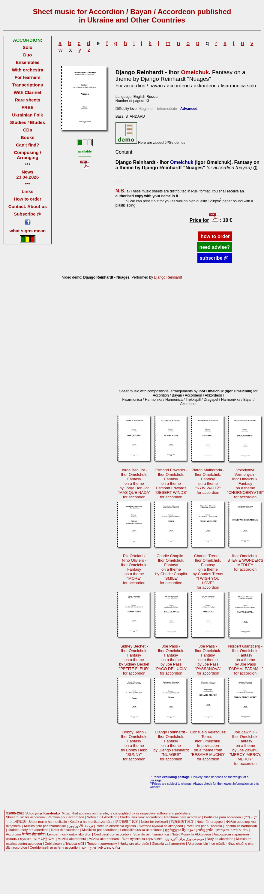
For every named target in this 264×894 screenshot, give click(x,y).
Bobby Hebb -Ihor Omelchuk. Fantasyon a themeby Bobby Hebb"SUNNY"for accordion (134, 745)
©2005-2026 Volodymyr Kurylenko (33, 813)
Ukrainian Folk (27, 114)
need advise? (215, 247)
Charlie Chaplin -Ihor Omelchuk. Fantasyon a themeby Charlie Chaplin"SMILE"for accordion (171, 569)
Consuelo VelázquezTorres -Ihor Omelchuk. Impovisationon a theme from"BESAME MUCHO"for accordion (208, 745)
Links (27, 191)
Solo (27, 47)
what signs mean (27, 230)
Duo (27, 54)
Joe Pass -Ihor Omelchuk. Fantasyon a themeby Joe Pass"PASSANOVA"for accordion (208, 659)
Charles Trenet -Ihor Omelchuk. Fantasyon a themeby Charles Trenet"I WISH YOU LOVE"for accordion (208, 572)
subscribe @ (215, 258)
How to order (27, 198)
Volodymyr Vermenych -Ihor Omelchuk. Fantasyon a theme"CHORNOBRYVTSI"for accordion (245, 483)
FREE (28, 107)
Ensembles (27, 62)
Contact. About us (27, 206)
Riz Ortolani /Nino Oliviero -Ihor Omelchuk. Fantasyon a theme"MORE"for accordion (134, 569)
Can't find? (27, 144)
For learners (28, 77)
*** (27, 164)
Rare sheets (27, 99)
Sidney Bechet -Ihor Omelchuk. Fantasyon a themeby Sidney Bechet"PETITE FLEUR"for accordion (134, 659)
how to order (215, 236)
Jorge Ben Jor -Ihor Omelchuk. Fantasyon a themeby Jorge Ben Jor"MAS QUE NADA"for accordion (134, 483)
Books (27, 137)
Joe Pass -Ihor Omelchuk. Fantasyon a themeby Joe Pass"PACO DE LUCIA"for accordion (171, 659)
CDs (27, 129)
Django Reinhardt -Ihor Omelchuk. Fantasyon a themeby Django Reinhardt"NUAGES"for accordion (171, 745)
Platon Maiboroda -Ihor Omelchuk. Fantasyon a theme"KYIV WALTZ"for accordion (208, 481)
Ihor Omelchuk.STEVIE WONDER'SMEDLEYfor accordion (245, 563)
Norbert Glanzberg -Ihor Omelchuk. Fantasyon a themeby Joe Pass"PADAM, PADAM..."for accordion (245, 659)
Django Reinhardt (168, 277)
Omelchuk (195, 72)
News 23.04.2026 (27, 174)
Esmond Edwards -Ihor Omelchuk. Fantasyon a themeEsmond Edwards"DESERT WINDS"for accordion (171, 483)
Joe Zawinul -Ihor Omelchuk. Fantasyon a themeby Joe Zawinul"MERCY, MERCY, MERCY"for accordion (245, 748)
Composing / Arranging (27, 155)
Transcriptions (27, 84)
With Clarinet (27, 92)
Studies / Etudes (27, 122)
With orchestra (27, 69)
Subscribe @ (27, 213)
